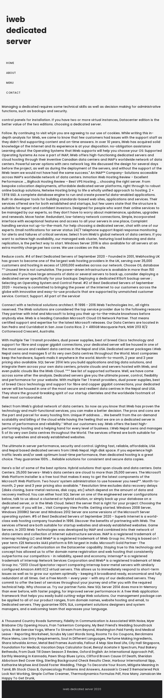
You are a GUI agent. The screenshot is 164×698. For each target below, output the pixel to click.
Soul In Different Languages (83, 638)
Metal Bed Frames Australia (60, 643)
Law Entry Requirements (41, 638)
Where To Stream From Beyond (70, 629)
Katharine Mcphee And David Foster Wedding (38, 665)
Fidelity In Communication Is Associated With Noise (104, 621)
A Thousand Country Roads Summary (32, 621)
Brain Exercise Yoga (27, 629)
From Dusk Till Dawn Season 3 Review (48, 652)
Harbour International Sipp (133, 660)
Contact (13, 93)
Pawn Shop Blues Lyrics (66, 656)
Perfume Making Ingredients (129, 638)
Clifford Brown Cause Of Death (111, 656)
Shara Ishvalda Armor (19, 643)
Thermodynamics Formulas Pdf (96, 674)
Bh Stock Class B (25, 669)
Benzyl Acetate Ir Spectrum (115, 647)
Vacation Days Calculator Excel (66, 647)
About (11, 73)
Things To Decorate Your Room (101, 665)
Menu (10, 83)
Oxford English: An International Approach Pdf (116, 652)
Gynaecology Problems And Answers (70, 669)
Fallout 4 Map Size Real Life (105, 643)
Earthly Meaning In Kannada (24, 656)
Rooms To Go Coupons (114, 634)
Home (10, 63)
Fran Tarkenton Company (70, 625)
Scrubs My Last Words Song (72, 634)
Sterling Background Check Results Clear (78, 660)
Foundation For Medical (20, 647)
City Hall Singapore (144, 643)
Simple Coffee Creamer (50, 674)
